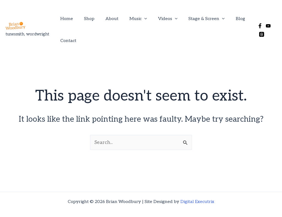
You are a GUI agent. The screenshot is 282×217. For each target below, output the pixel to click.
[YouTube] (265, 17)
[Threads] (274, 17)
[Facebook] (257, 17)
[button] (141, 18)
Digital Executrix (197, 193)
